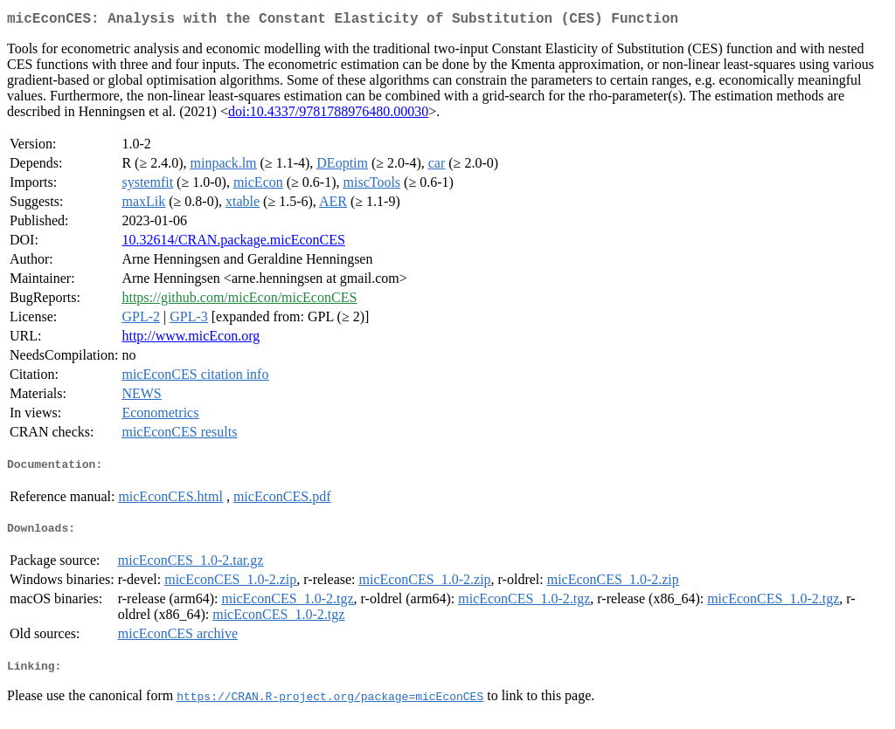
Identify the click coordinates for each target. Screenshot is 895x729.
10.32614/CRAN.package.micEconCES (233, 243)
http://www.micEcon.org (190, 339)
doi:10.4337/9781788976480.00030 (328, 114)
